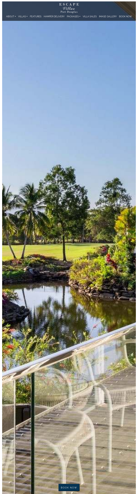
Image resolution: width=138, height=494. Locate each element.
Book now (69, 487)
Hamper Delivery (54, 16)
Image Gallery (108, 16)
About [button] (10, 16)
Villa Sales (90, 16)
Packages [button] (73, 16)
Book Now (125, 16)
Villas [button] (22, 16)
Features (35, 16)
